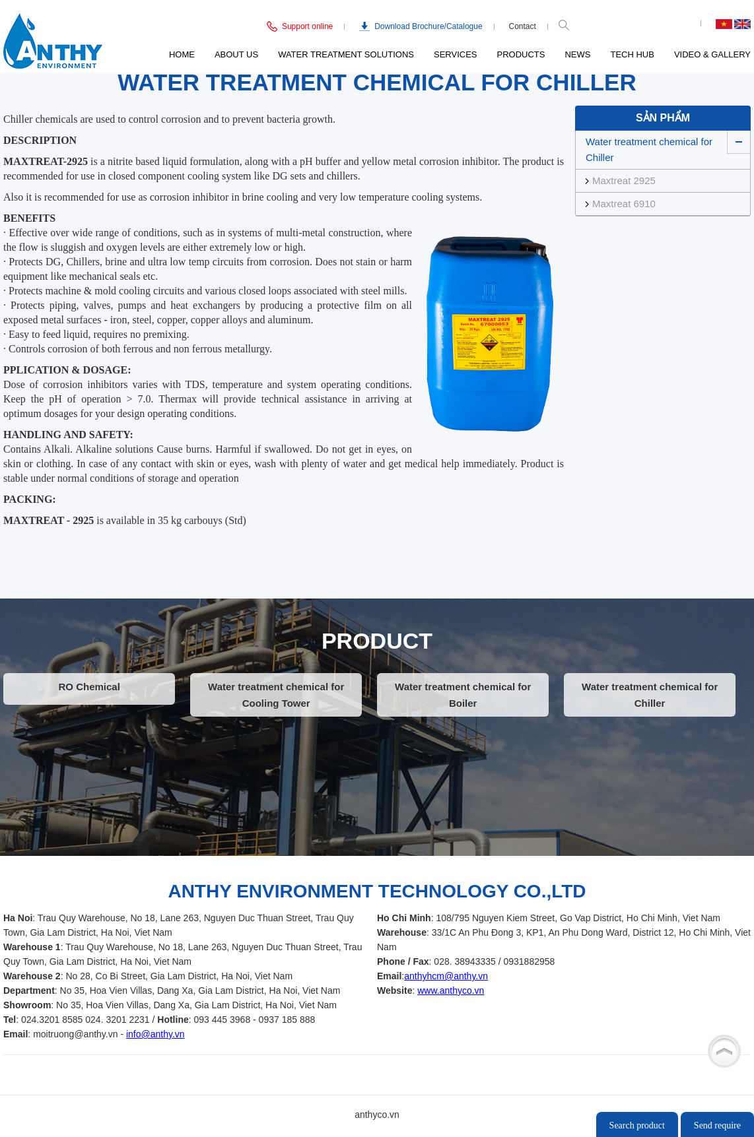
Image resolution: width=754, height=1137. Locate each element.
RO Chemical (89, 686)
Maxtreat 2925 (624, 180)
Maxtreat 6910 (624, 203)
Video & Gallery (712, 54)
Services (455, 54)
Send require (717, 1125)
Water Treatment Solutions (346, 54)
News (577, 54)
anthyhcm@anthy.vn (446, 976)
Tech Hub (632, 54)
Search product (637, 1125)
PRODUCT (377, 640)
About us (236, 54)
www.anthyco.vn (450, 990)
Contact (522, 26)
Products (521, 54)
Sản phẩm (663, 117)
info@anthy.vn (155, 1034)
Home (182, 54)
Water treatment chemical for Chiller (649, 149)
